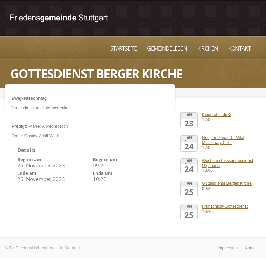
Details (26, 149)
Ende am (26, 173)
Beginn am (29, 159)
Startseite (123, 48)
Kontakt (239, 48)
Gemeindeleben (167, 48)
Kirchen (207, 48)
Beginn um (105, 159)
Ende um (102, 173)
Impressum (228, 248)
